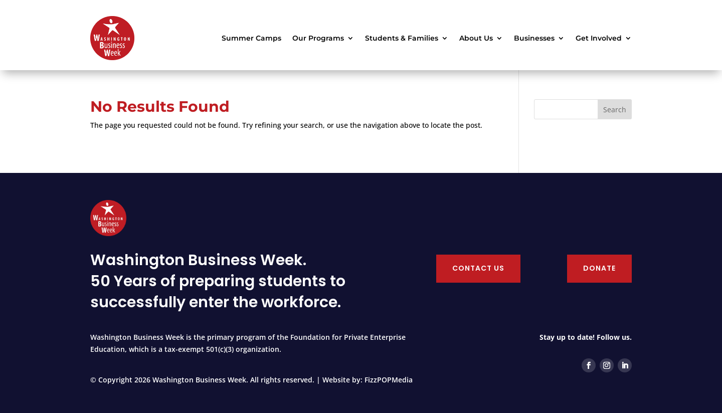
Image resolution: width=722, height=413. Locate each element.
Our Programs (318, 38)
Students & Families (401, 38)
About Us (476, 38)
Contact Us (478, 268)
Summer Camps (251, 38)
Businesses (534, 38)
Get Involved (599, 38)
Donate (599, 268)
